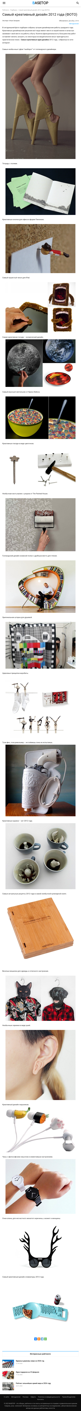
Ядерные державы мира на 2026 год (30, 1361)
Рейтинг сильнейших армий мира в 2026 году (33, 1383)
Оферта (33, 1397)
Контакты (40, 1399)
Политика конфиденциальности (49, 1397)
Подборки (13, 10)
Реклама (25, 1397)
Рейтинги (5, 10)
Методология (74, 24)
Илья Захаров (14, 21)
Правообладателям (68, 1397)
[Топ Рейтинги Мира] (40, 3)
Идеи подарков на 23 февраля (27, 1372)
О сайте (6, 1397)
